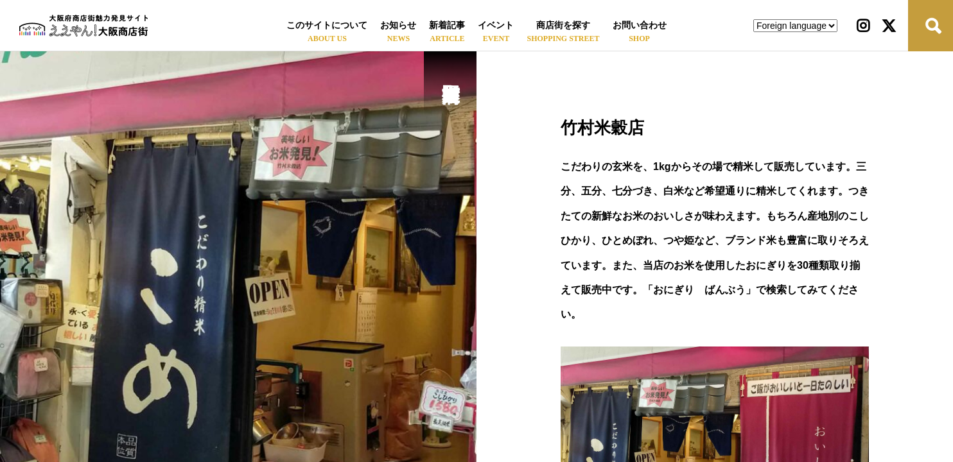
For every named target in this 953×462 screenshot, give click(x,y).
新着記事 (447, 25)
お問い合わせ (640, 25)
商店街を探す (563, 25)
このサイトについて (326, 25)
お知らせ (398, 25)
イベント (496, 25)
